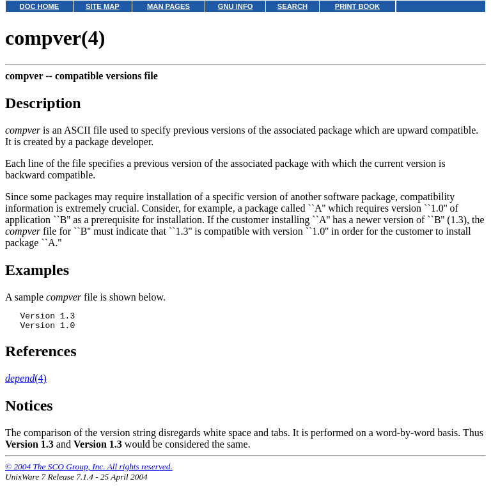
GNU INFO (235, 6)
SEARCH (292, 6)
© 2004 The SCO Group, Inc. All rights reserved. (89, 470)
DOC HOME (39, 6)
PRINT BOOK (357, 6)
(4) (26, 382)
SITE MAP (103, 6)
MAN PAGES (168, 6)
